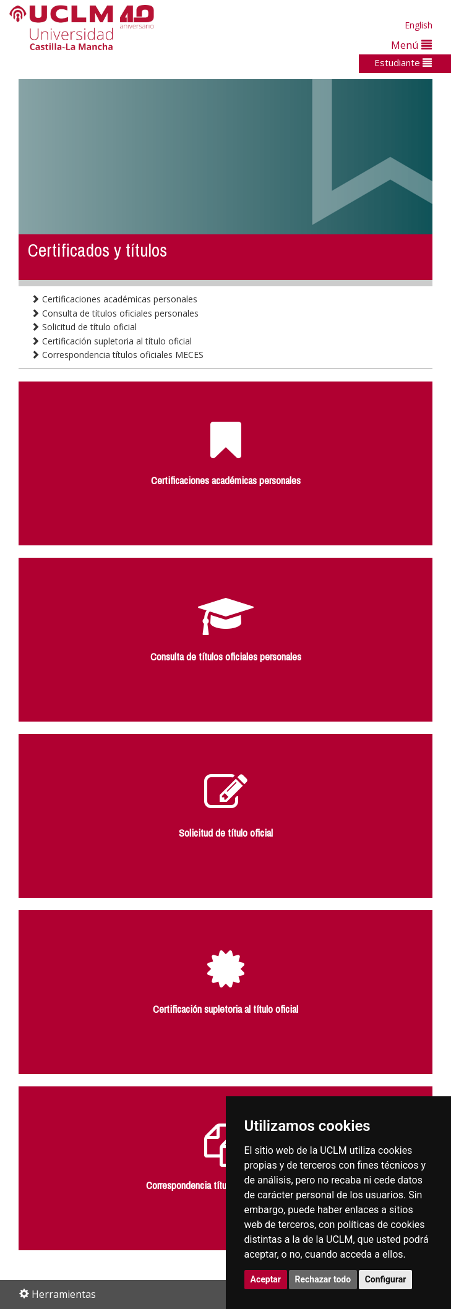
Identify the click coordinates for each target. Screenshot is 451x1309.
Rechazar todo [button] (323, 1279)
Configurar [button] (385, 1279)
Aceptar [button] (266, 1279)
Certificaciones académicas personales (114, 299)
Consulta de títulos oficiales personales (115, 313)
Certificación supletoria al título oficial (111, 341)
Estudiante (403, 62)
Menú (411, 45)
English (418, 25)
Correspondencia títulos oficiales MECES (117, 354)
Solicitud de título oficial (84, 327)
